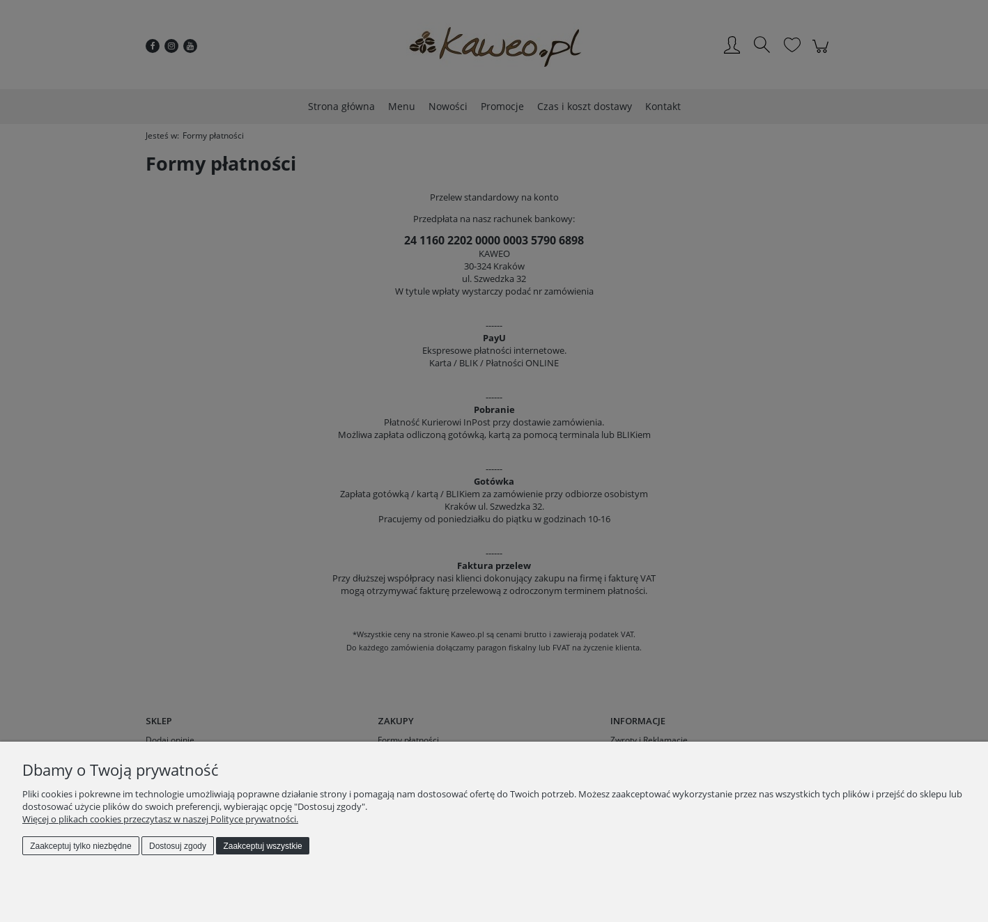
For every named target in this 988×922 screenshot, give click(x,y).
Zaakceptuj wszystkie (262, 846)
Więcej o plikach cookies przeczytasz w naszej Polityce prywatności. (160, 819)
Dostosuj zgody (177, 846)
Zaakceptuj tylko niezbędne (80, 846)
